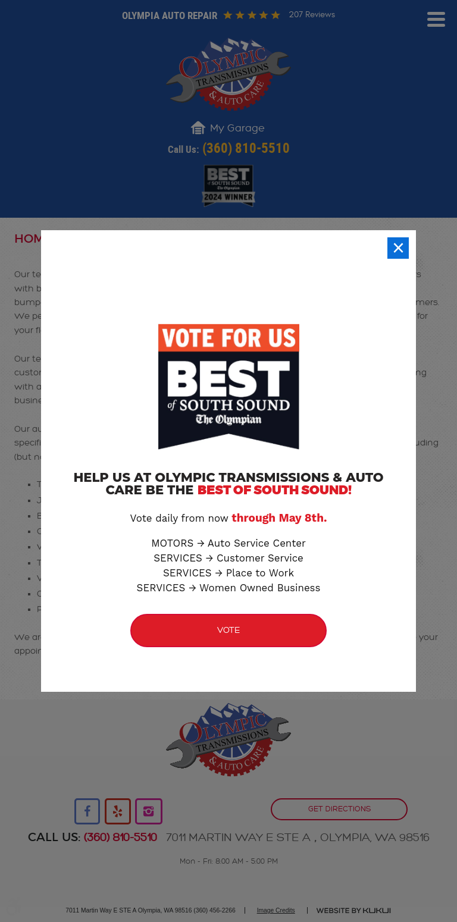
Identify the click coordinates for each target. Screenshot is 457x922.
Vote (228, 630)
